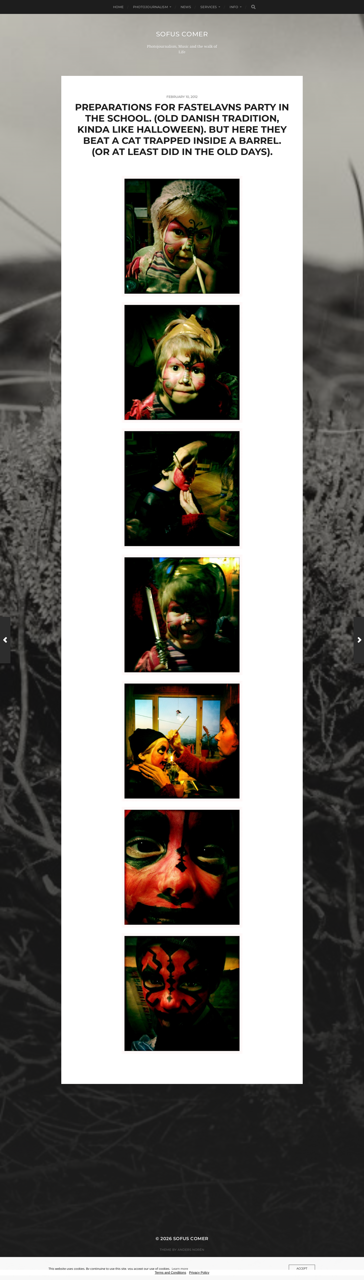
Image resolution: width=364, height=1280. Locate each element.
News (186, 7)
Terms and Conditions (170, 1272)
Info (234, 7)
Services (208, 7)
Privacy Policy (199, 1272)
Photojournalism (150, 7)
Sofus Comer (182, 34)
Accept (301, 1268)
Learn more (180, 1269)
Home (118, 7)
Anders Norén (191, 1249)
